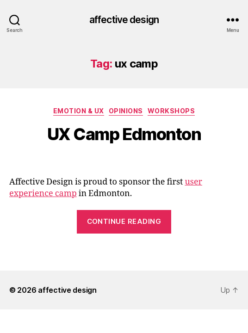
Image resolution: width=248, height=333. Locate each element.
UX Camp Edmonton (124, 134)
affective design (124, 20)
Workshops (171, 111)
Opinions (126, 111)
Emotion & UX (78, 111)
